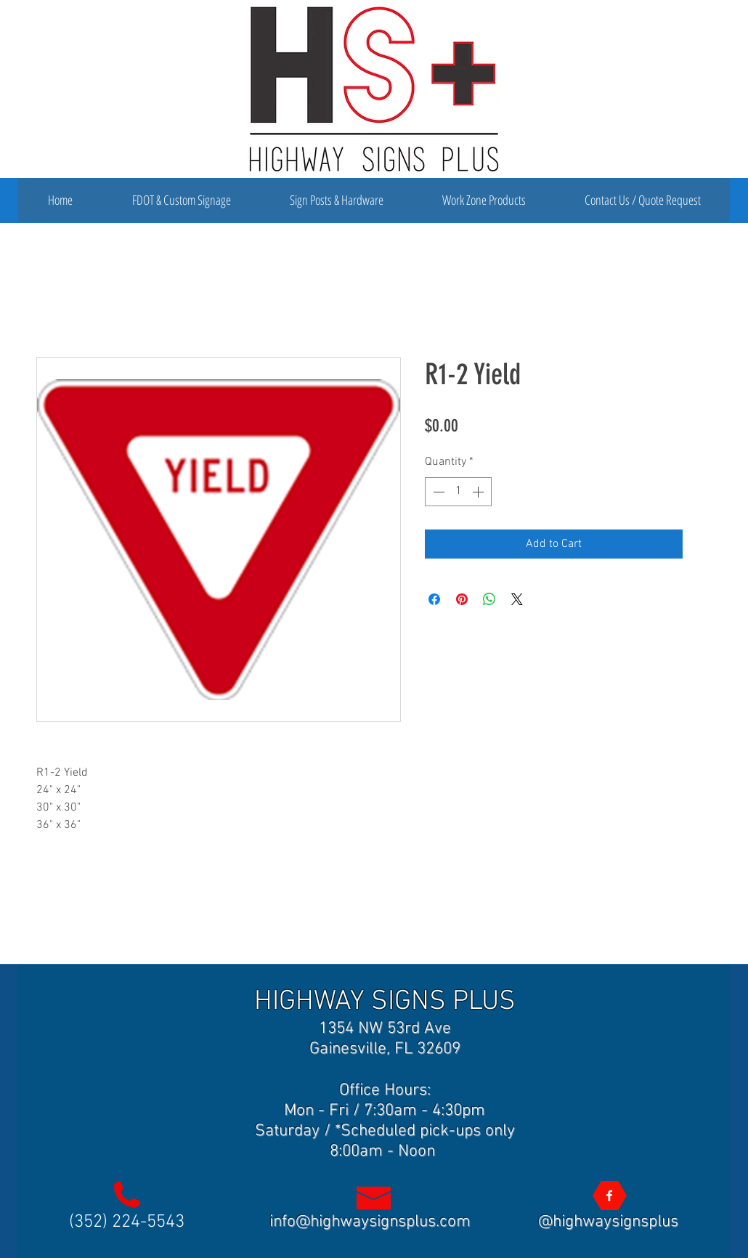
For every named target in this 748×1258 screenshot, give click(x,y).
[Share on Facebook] (434, 599)
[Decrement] (437, 492)
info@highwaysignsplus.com (370, 1222)
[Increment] (479, 492)
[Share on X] (517, 599)
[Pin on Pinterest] (462, 599)
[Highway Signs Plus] (609, 1195)
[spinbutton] (458, 492)
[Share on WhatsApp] (489, 599)
